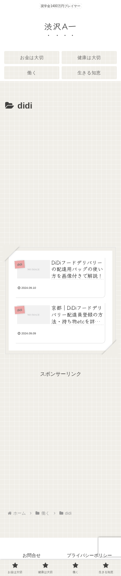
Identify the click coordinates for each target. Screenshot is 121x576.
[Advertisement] (60, 177)
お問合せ (32, 555)
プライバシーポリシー (89, 555)
